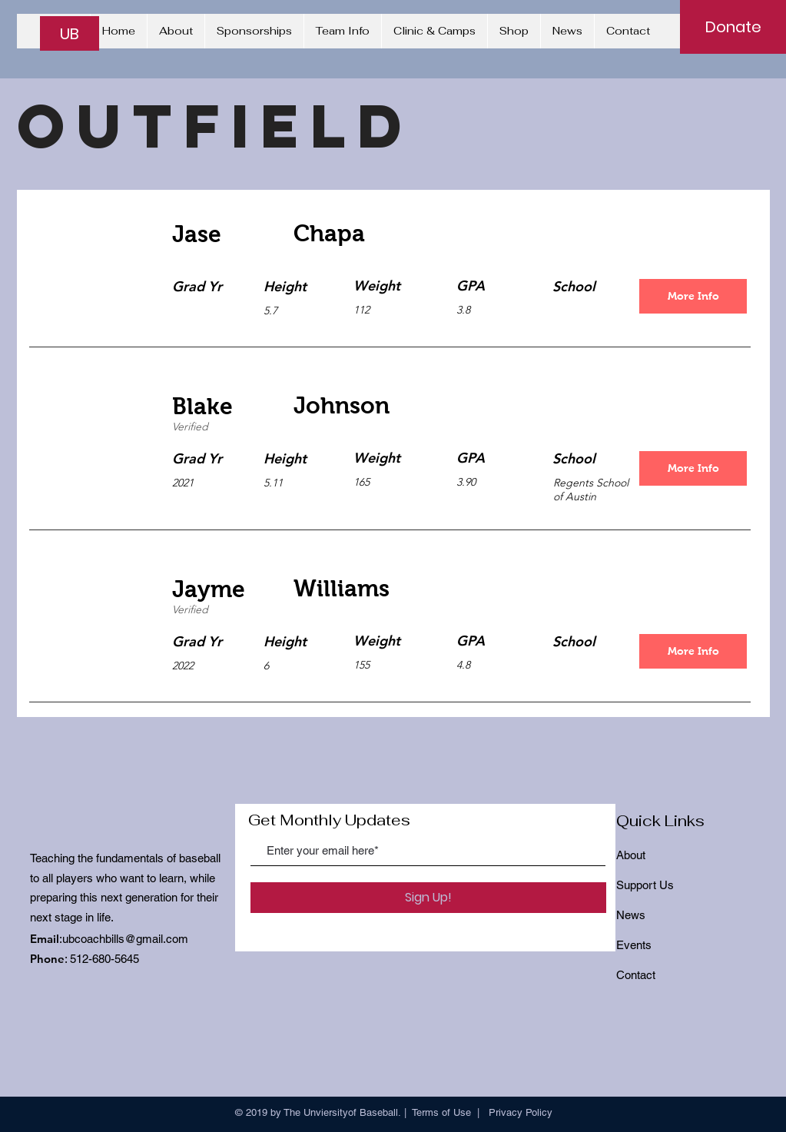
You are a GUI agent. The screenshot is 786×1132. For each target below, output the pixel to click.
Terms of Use (441, 1112)
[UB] (69, 33)
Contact (635, 974)
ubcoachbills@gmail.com (125, 938)
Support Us (645, 884)
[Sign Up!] (428, 897)
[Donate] (733, 27)
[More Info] (693, 296)
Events (634, 944)
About (630, 854)
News (630, 914)
